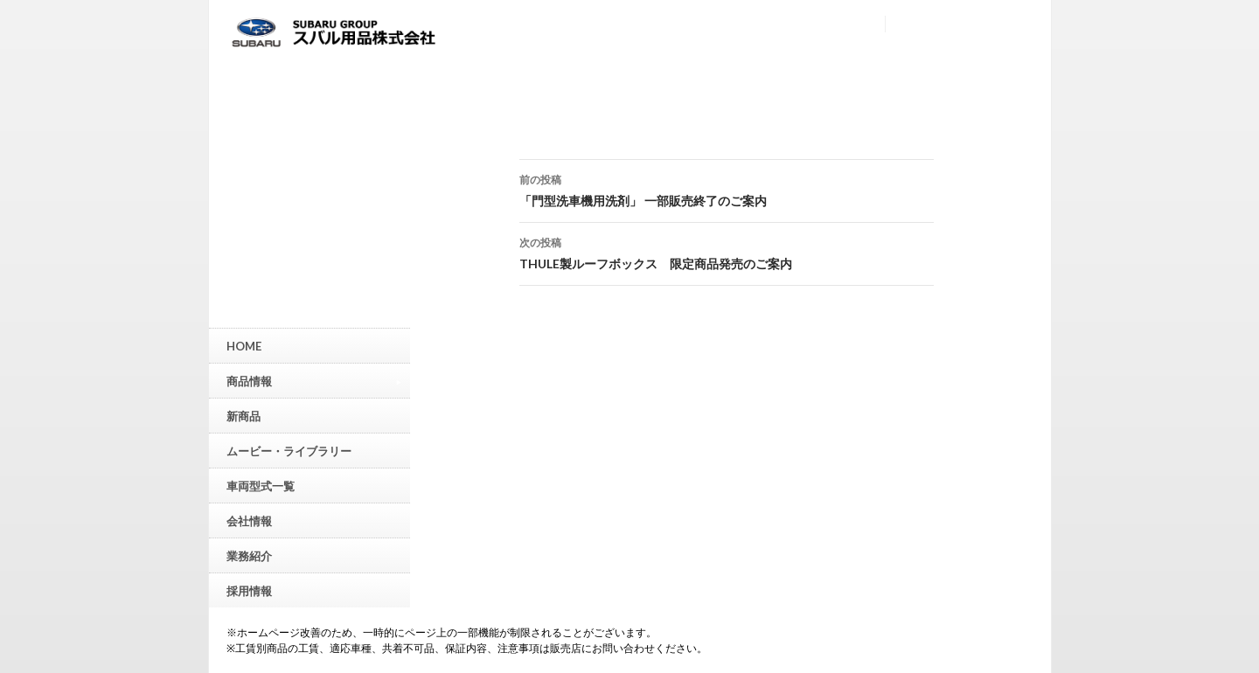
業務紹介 (249, 556)
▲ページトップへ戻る (1246, 529)
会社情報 (249, 521)
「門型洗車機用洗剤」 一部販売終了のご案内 (726, 189)
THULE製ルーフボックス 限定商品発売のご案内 (726, 251)
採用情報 (249, 591)
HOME (243, 346)
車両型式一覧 (260, 486)
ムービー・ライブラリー (288, 451)
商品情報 (313, 381)
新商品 (243, 416)
